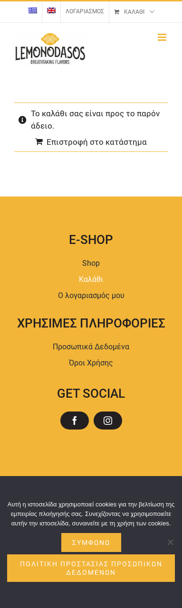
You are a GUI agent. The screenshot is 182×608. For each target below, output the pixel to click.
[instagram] (108, 421)
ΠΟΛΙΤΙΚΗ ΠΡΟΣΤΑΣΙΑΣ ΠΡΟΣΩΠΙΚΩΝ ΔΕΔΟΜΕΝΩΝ (91, 568)
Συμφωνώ (91, 542)
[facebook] (74, 421)
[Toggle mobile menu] (163, 37)
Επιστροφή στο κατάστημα (97, 142)
